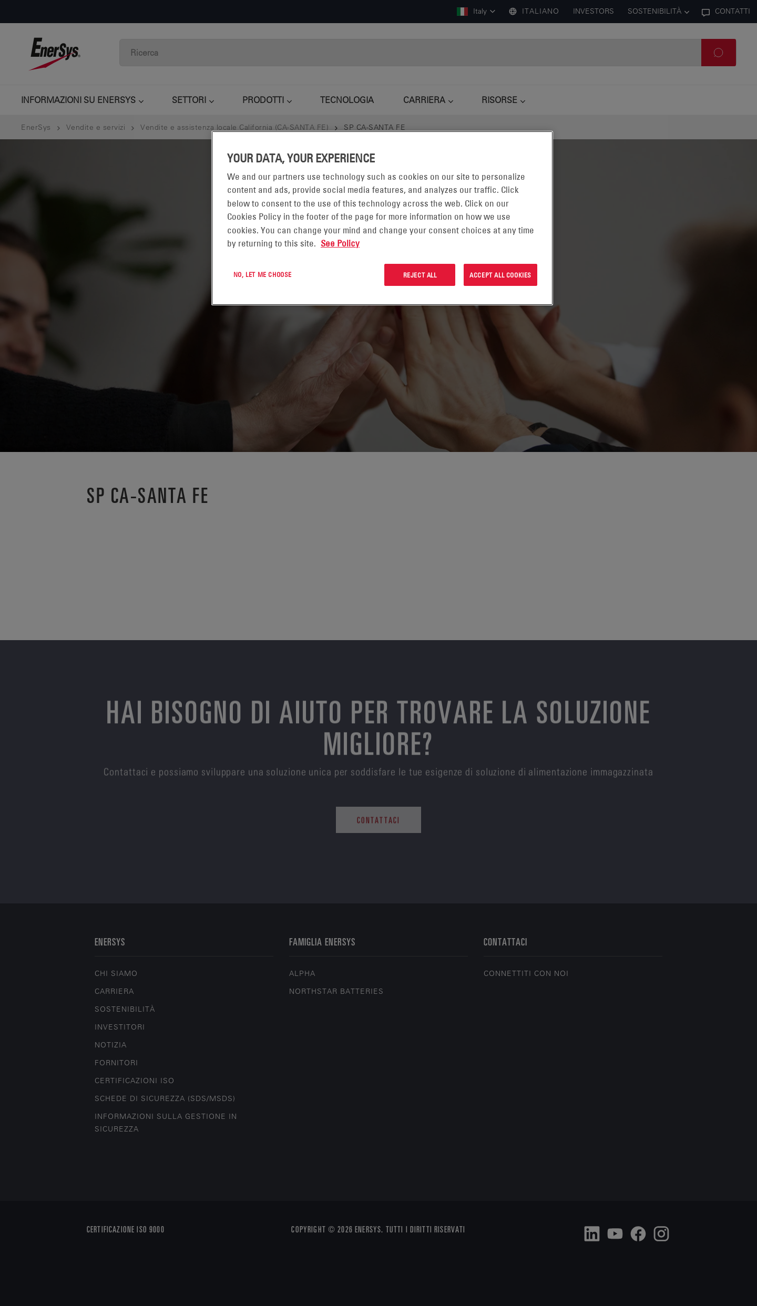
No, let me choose (262, 274)
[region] (382, 218)
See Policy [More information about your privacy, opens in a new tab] (340, 243)
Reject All (420, 275)
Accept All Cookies (500, 275)
